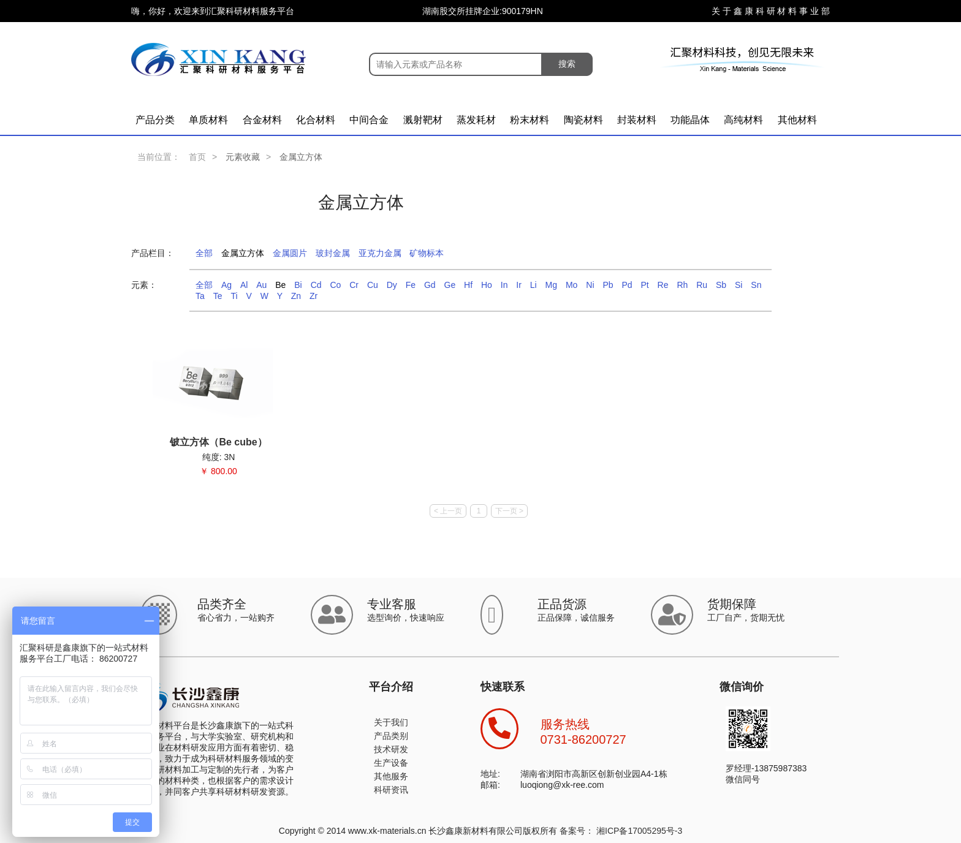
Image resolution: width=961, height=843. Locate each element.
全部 (204, 253)
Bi (298, 285)
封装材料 (636, 120)
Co (335, 285)
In (504, 285)
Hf (468, 285)
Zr (313, 296)
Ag (226, 285)
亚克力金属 (380, 253)
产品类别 (391, 736)
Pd (626, 285)
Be (280, 285)
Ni (590, 285)
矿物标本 (426, 253)
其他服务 (391, 776)
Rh (682, 285)
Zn (296, 296)
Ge (450, 285)
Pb (607, 285)
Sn (756, 285)
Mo (571, 285)
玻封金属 (333, 253)
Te (217, 296)
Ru (701, 285)
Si (738, 285)
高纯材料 (743, 120)
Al (244, 285)
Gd (430, 285)
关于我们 (391, 722)
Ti (233, 296)
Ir (519, 285)
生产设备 (391, 763)
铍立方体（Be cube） (218, 442)
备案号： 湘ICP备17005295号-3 (621, 831)
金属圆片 (290, 253)
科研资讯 (391, 790)
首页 (197, 157)
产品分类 (155, 120)
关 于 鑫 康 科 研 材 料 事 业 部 (771, 11)
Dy (392, 285)
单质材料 (208, 120)
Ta (200, 296)
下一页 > (509, 511)
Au (261, 285)
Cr (354, 285)
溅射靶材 (423, 120)
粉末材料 (529, 120)
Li (533, 285)
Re (663, 285)
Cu (372, 285)
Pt (644, 285)
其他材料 (797, 120)
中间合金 (369, 120)
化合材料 (315, 120)
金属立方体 (242, 253)
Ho (486, 285)
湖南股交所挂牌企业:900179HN (482, 11)
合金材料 (262, 120)
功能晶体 (690, 120)
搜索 (566, 64)
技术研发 (391, 749)
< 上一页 (448, 511)
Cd (316, 285)
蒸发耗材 (476, 120)
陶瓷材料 (583, 120)
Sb (721, 285)
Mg (551, 285)
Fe (411, 285)
